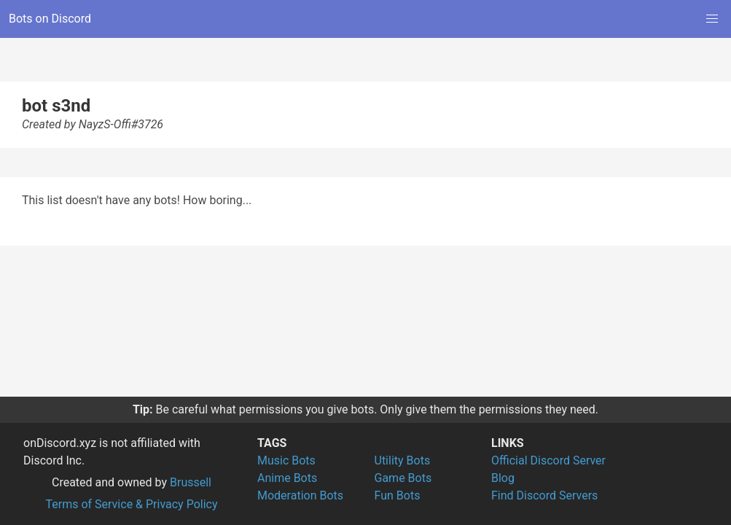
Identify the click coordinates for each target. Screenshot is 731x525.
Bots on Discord (50, 19)
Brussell (190, 482)
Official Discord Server (548, 460)
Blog (503, 478)
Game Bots (403, 478)
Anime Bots (287, 478)
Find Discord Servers (544, 495)
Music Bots (286, 460)
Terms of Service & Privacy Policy (131, 504)
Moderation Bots (300, 495)
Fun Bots (398, 495)
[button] (712, 19)
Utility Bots (403, 460)
